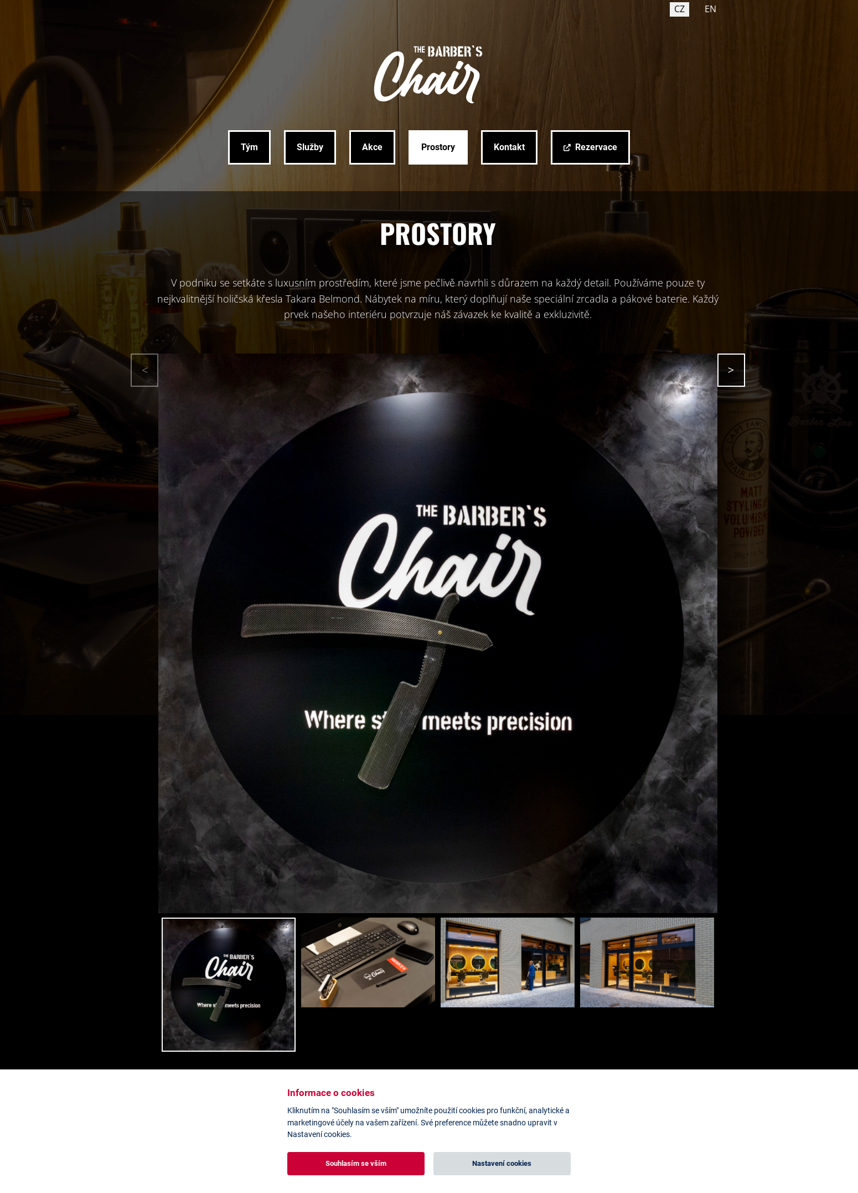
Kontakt (509, 147)
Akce (372, 147)
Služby (310, 147)
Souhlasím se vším (355, 1163)
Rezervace (596, 147)
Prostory (438, 147)
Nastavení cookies (501, 1163)
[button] (731, 370)
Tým (249, 147)
